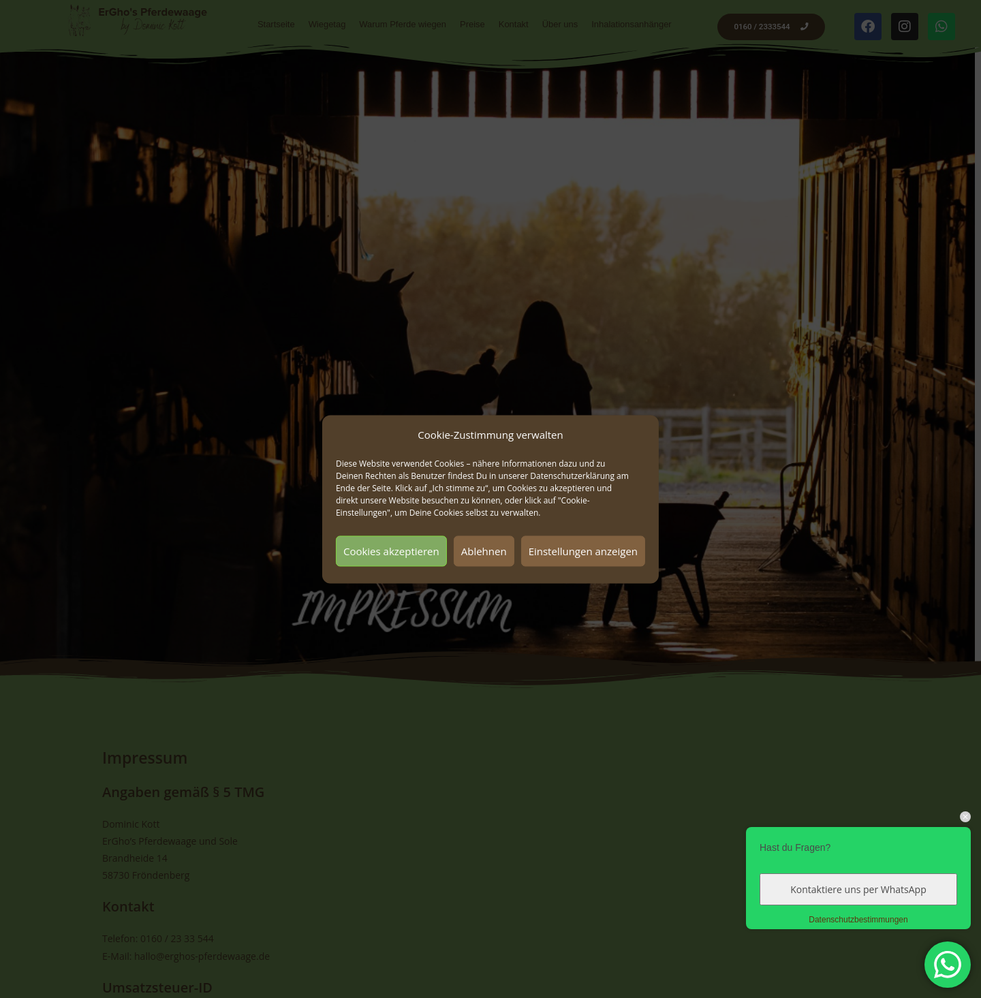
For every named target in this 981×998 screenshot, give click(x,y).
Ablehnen (484, 551)
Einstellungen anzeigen (583, 551)
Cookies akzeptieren (391, 551)
